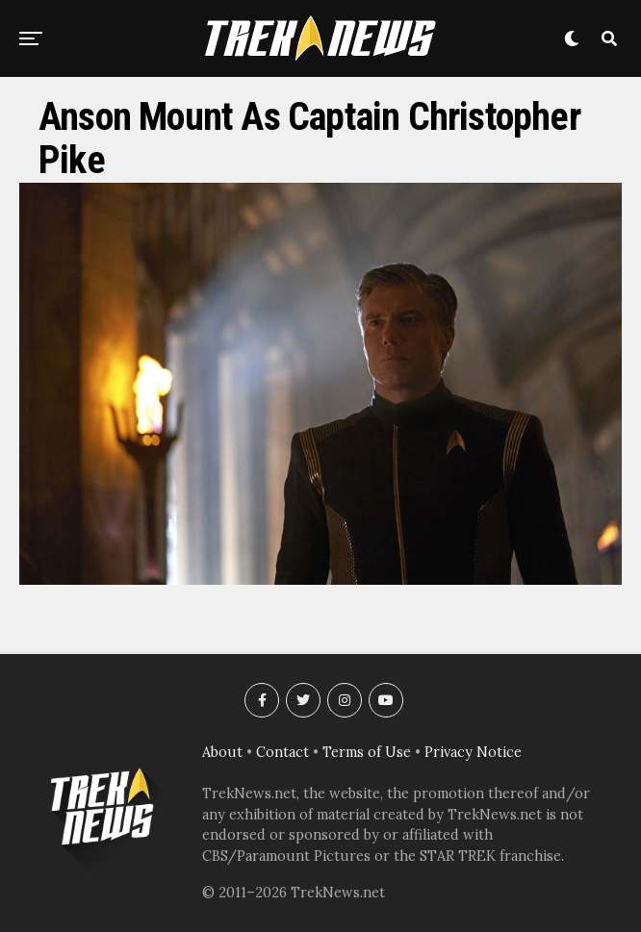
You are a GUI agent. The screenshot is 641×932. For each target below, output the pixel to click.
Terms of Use (366, 752)
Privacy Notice (473, 752)
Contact (282, 752)
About (222, 752)
